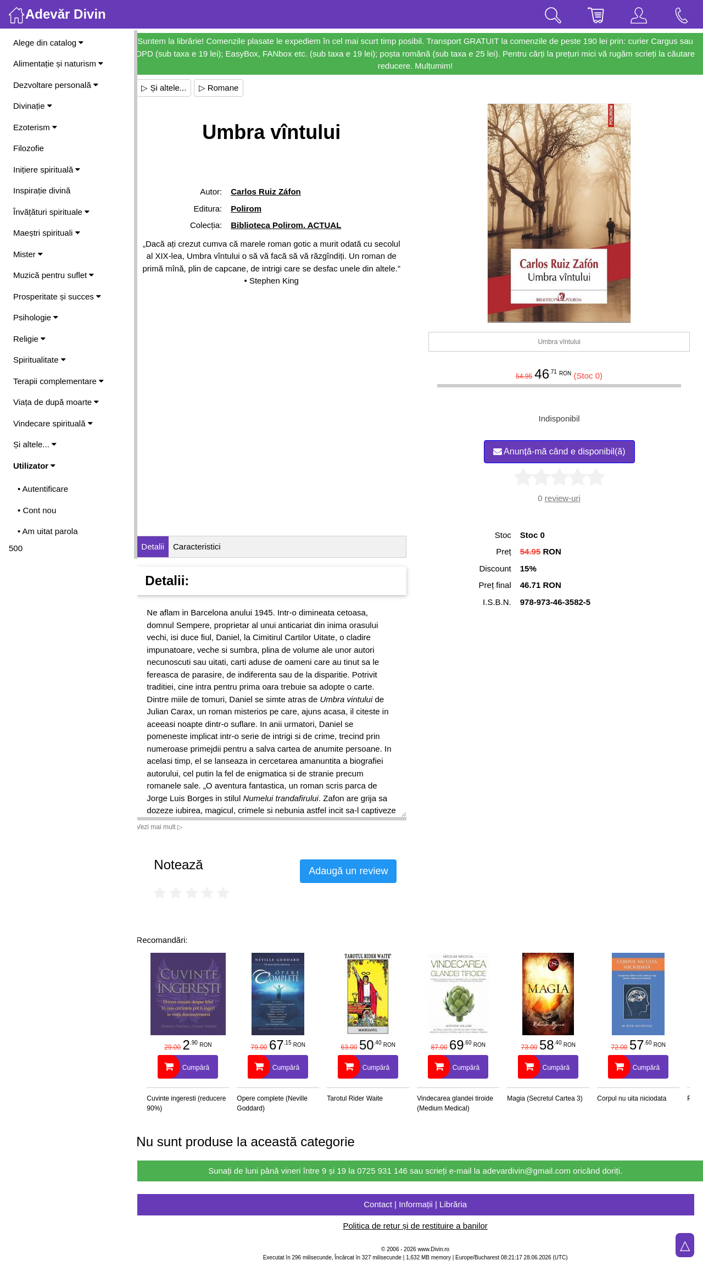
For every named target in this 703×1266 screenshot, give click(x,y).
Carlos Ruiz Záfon (274, 191)
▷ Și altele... (173, 87)
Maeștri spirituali (46, 232)
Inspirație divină (41, 190)
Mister (28, 254)
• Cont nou (37, 510)
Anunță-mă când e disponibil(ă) (561, 451)
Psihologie (35, 317)
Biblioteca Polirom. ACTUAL (294, 225)
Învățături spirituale (51, 211)
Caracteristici (207, 546)
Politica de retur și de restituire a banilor (420, 1225)
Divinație (32, 105)
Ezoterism (35, 127)
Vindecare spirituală (53, 423)
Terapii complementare (58, 381)
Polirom (254, 208)
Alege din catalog (48, 42)
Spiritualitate (39, 359)
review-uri (565, 498)
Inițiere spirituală (46, 169)
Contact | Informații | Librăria (420, 1204)
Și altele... (35, 444)
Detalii (162, 546)
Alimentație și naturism (58, 63)
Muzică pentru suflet (53, 275)
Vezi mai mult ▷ (169, 827)
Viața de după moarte (56, 402)
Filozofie (28, 148)
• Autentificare (43, 488)
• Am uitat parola (47, 531)
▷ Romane (228, 87)
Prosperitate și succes (57, 296)
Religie (29, 338)
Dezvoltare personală (55, 85)
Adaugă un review (358, 870)
